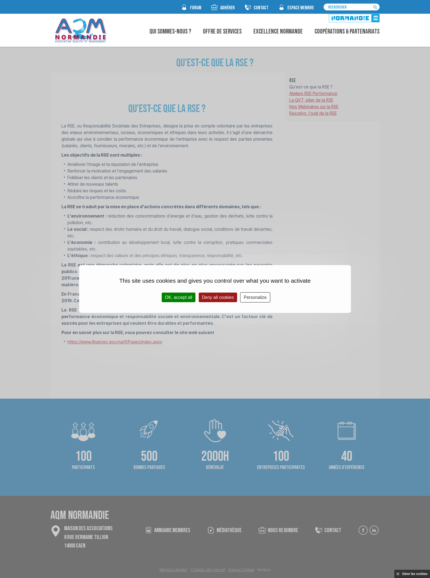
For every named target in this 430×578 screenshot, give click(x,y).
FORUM (195, 8)
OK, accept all (178, 297)
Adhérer (227, 8)
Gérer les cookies (415, 574)
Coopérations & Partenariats (347, 31)
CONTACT (261, 8)
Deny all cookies (218, 297)
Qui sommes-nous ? (170, 31)
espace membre (300, 8)
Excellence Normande (278, 31)
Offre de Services (222, 31)
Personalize (255, 297)
